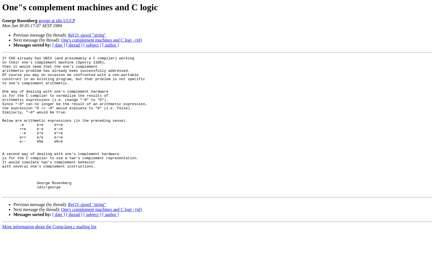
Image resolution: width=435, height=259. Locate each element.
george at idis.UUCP (57, 20)
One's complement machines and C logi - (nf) (101, 40)
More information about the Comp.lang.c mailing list (49, 254)
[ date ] (58, 45)
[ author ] (110, 45)
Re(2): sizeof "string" (87, 35)
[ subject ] (92, 45)
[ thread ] (74, 45)
